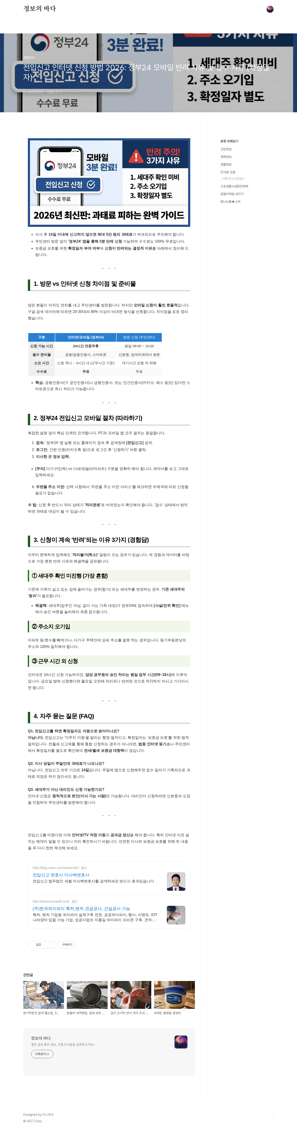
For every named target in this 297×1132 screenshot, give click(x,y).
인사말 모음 (227, 311)
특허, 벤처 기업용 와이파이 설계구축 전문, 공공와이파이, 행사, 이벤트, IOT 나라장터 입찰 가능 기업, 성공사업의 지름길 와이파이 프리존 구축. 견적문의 (95, 918)
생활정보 (226, 304)
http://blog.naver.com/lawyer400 (56, 868)
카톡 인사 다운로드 (233, 318)
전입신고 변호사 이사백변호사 (61, 875)
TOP (270, 1116)
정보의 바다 (39, 9)
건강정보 (226, 288)
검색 (259, 9)
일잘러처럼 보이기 (232, 333)
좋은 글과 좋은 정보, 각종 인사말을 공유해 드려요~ (63, 1044)
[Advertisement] (247, 203)
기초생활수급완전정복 (234, 325)
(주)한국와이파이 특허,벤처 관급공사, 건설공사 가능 (81, 908)
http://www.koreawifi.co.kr (51, 901)
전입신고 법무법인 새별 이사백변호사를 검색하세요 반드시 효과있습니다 (93, 881)
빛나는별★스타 (230, 341)
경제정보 (226, 296)
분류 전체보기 (229, 280)
